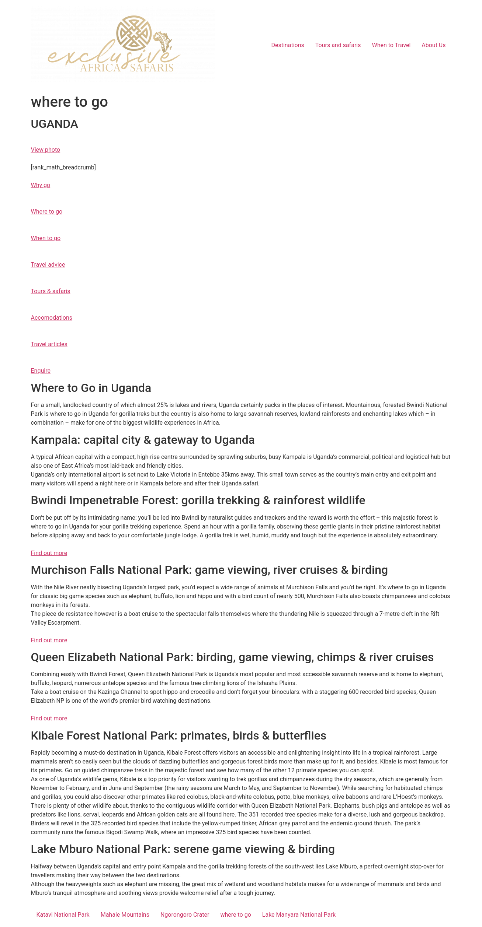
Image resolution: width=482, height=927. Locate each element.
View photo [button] (45, 149)
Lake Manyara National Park (299, 914)
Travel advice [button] (48, 264)
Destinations (287, 45)
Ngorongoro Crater (184, 914)
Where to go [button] (47, 211)
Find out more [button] (49, 552)
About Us (433, 45)
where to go (235, 914)
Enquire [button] (41, 370)
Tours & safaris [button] (50, 291)
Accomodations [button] (52, 317)
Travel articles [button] (49, 344)
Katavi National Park (63, 914)
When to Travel (391, 45)
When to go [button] (46, 238)
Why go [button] (41, 185)
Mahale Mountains (125, 914)
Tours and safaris (338, 45)
